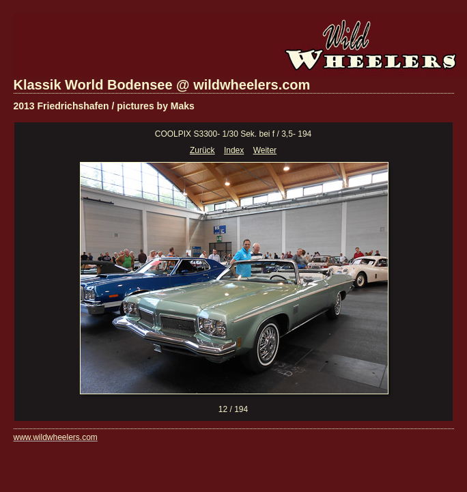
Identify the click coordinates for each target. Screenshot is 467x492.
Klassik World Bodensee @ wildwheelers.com (162, 84)
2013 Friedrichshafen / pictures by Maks (104, 105)
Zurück (202, 150)
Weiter (265, 150)
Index (234, 150)
